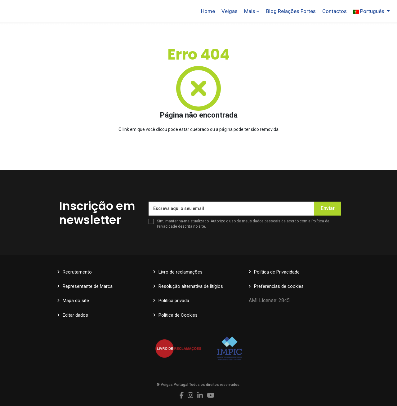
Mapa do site (76, 300)
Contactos (334, 11)
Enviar (328, 208)
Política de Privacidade (277, 272)
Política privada (173, 300)
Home (208, 11)
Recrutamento (77, 272)
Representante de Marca (88, 286)
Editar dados (75, 315)
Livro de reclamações (180, 272)
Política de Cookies (178, 315)
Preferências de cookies (279, 286)
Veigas (229, 11)
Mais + (252, 11)
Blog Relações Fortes (291, 11)
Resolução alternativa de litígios (190, 286)
